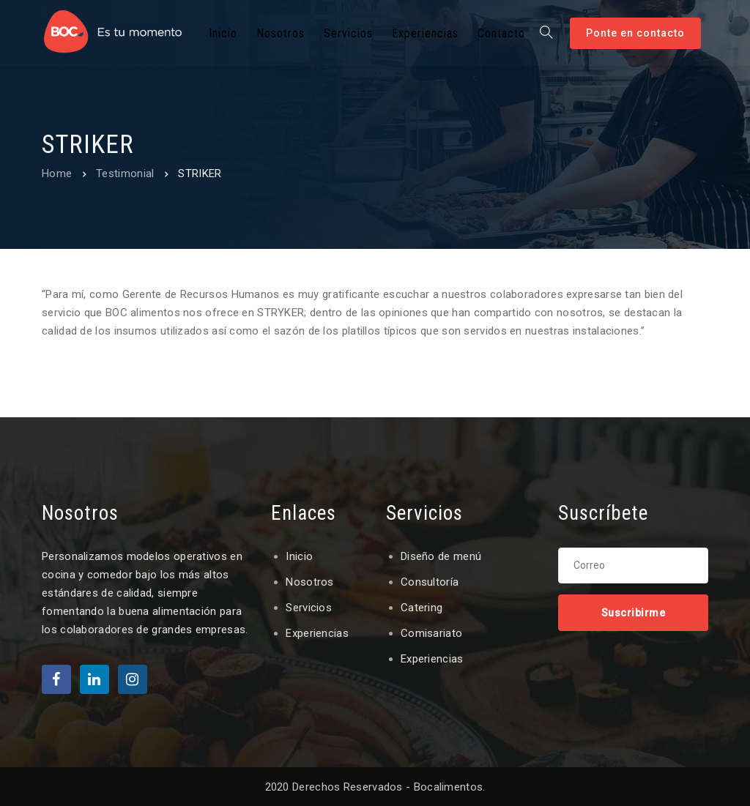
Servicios (309, 607)
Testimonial (125, 173)
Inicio (299, 556)
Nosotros (309, 582)
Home (57, 173)
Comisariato (431, 633)
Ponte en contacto (635, 33)
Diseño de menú (441, 556)
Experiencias (317, 633)
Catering (421, 607)
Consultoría (429, 582)
